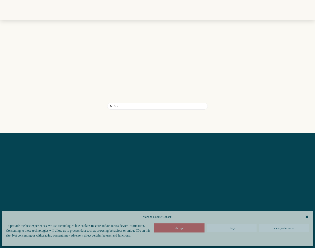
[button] (307, 217)
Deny (231, 228)
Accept (179, 228)
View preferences (283, 228)
